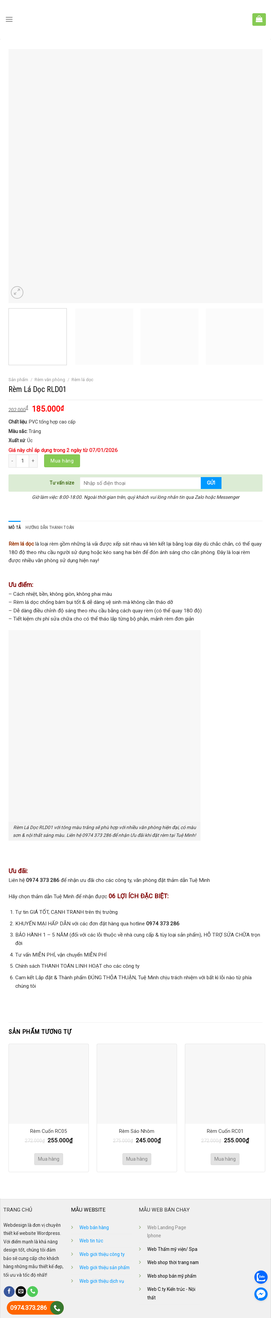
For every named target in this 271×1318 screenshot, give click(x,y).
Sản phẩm (18, 379)
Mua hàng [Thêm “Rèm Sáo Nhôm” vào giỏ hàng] (137, 1158)
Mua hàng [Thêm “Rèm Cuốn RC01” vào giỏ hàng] (225, 1158)
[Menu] (9, 20)
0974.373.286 (28, 1307)
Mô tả (14, 527)
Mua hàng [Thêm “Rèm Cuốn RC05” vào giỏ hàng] (48, 1158)
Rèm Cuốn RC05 (48, 1131)
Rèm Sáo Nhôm (136, 1131)
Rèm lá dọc (82, 379)
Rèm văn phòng (50, 379)
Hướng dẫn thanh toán (49, 527)
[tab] (14, 527)
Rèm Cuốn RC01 (225, 1131)
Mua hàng (62, 461)
